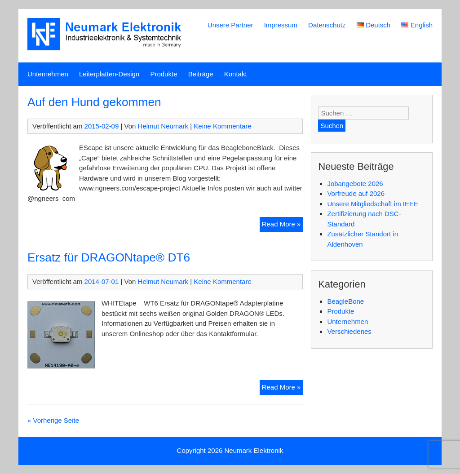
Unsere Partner (230, 25)
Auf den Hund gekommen (94, 102)
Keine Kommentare (222, 126)
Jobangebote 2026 (355, 183)
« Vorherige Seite (53, 420)
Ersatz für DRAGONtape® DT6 (108, 257)
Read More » (282, 225)
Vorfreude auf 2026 (356, 193)
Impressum (280, 25)
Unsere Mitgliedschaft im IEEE (372, 204)
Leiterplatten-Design (109, 74)
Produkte (163, 74)
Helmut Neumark (163, 126)
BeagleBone (345, 301)
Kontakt (235, 74)
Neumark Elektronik (254, 450)
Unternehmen (47, 74)
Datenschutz (326, 25)
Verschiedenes (349, 331)
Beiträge (200, 74)
